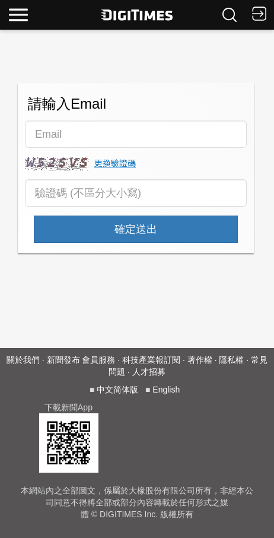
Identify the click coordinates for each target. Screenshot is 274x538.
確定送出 (135, 229)
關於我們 (23, 360)
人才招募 (148, 371)
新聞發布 (63, 360)
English (166, 389)
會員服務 (98, 360)
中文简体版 (117, 389)
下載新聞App (68, 407)
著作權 (199, 360)
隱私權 (231, 360)
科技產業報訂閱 (151, 360)
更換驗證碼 (115, 163)
